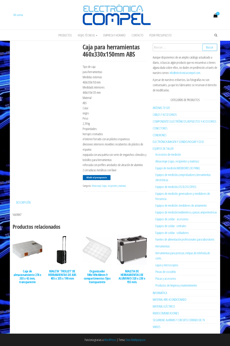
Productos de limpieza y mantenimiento (176, 285)
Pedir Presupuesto (160, 35)
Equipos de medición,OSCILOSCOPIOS (175, 187)
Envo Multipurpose (136, 340)
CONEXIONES (160, 135)
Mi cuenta (18, 15)
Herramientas (162, 246)
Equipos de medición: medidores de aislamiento (181, 205)
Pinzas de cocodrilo (165, 272)
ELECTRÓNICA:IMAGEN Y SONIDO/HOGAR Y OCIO (178, 142)
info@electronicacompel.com (185, 73)
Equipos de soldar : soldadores (172, 233)
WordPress (110, 340)
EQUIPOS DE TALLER (163, 148)
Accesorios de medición (168, 154)
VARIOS (156, 327)
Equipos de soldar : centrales (170, 226)
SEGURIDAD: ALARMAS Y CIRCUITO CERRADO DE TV (179, 320)
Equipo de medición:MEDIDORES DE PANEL (177, 168)
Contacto (137, 35)
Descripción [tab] (23, 202)
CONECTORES (160, 128)
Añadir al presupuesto (96, 177)
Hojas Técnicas (87, 35)
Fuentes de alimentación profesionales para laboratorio (184, 239)
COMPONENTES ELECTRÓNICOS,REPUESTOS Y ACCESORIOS (184, 121)
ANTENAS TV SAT (161, 108)
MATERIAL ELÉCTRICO (164, 306)
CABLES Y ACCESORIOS (165, 114)
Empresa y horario (114, 35)
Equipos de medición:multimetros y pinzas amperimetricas (186, 212)
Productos (65, 35)
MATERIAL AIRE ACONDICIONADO (170, 299)
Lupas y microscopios (166, 265)
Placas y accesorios (165, 278)
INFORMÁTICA (160, 293)
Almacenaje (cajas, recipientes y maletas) (109, 185)
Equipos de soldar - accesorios (171, 219)
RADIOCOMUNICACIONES (166, 313)
